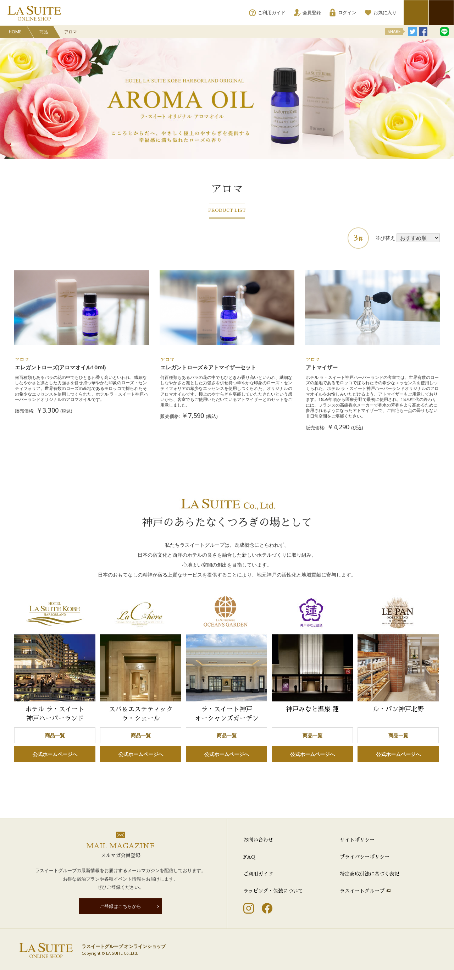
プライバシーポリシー (364, 856)
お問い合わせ (258, 839)
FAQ (249, 856)
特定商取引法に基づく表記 (369, 873)
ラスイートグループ (362, 890)
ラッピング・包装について (273, 890)
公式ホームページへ (55, 754)
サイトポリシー (357, 839)
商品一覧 (55, 735)
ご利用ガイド (258, 873)
